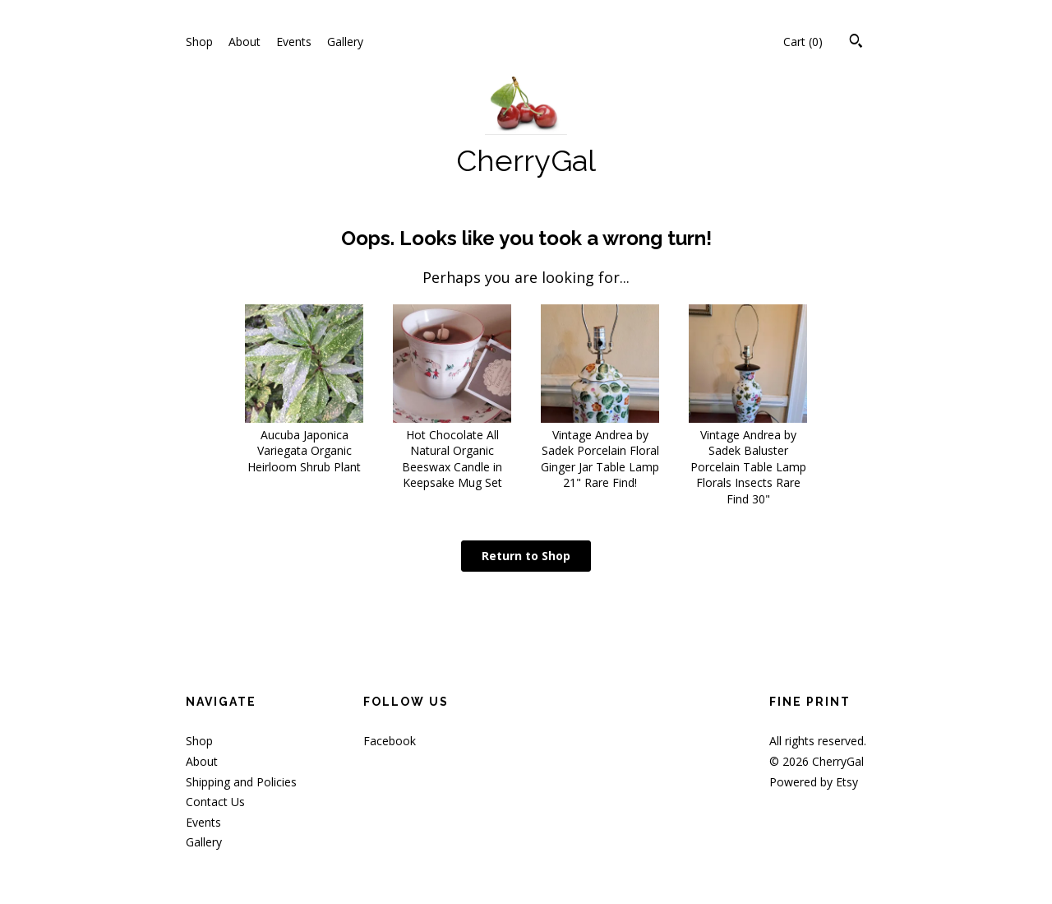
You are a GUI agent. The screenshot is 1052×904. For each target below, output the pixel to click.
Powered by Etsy (813, 782)
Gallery (345, 41)
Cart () (803, 41)
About (244, 41)
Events (293, 41)
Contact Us (215, 801)
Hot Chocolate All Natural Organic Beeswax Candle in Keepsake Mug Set (452, 450)
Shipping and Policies (241, 782)
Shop (199, 41)
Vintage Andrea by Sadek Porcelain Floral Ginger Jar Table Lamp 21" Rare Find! (600, 450)
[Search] (856, 43)
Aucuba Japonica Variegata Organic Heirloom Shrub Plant (304, 442)
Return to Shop (526, 555)
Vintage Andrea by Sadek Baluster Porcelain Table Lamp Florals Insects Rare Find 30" (748, 458)
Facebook (389, 741)
